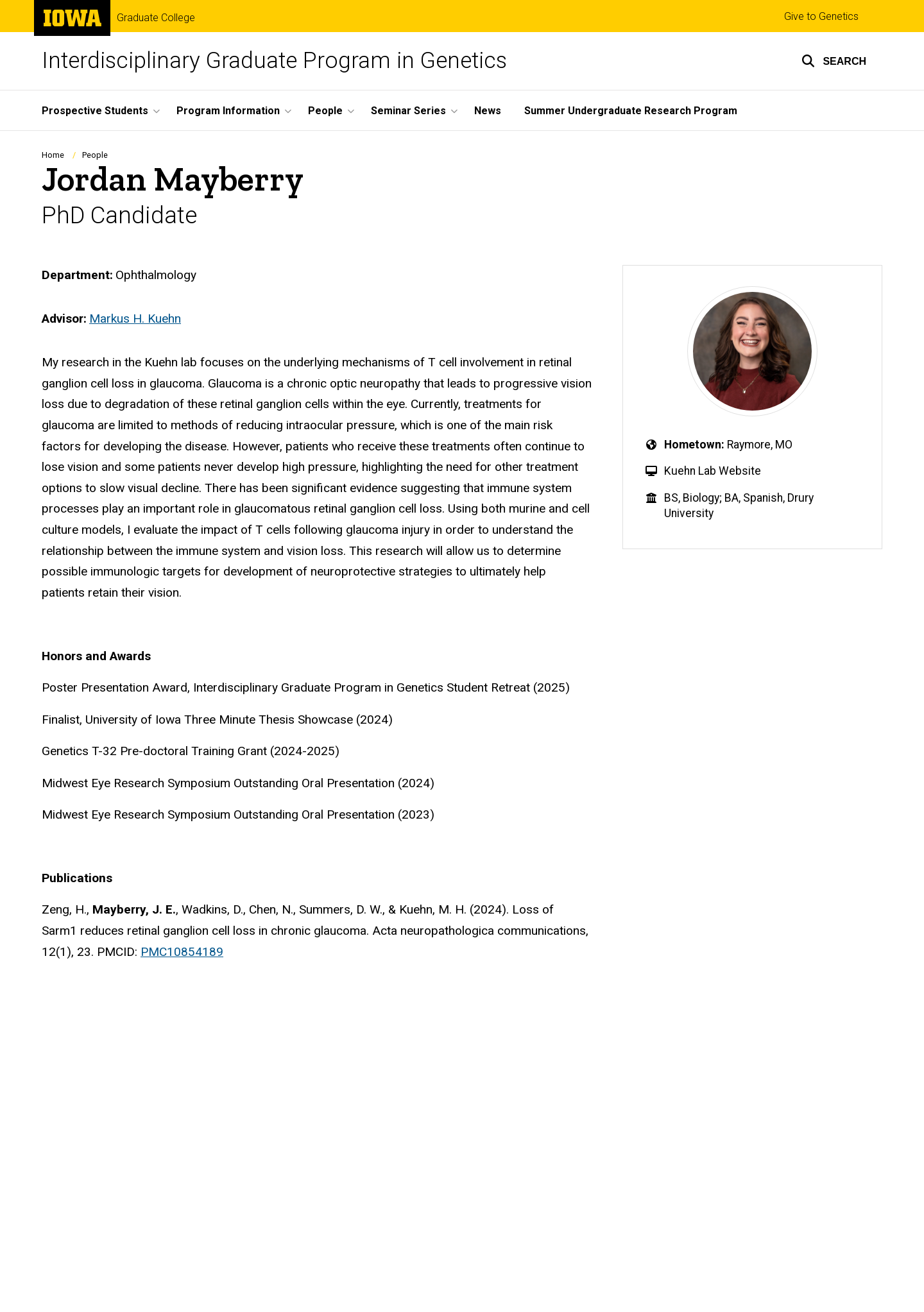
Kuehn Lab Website (712, 470)
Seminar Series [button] (408, 111)
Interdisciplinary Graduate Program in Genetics (274, 60)
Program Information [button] (228, 111)
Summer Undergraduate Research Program (630, 111)
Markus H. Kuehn (135, 318)
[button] (833, 61)
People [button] (325, 111)
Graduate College (156, 18)
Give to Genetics (821, 16)
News (487, 111)
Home (53, 155)
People (95, 155)
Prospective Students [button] (95, 111)
